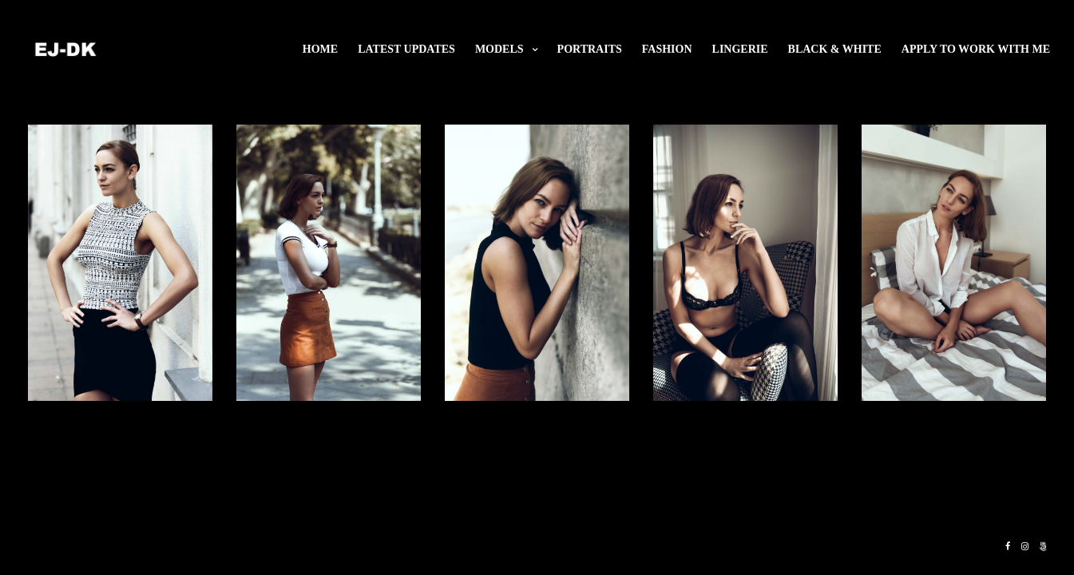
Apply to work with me (976, 49)
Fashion (667, 49)
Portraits (589, 49)
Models (499, 49)
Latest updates (406, 49)
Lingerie (740, 49)
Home (320, 49)
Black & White (835, 49)
